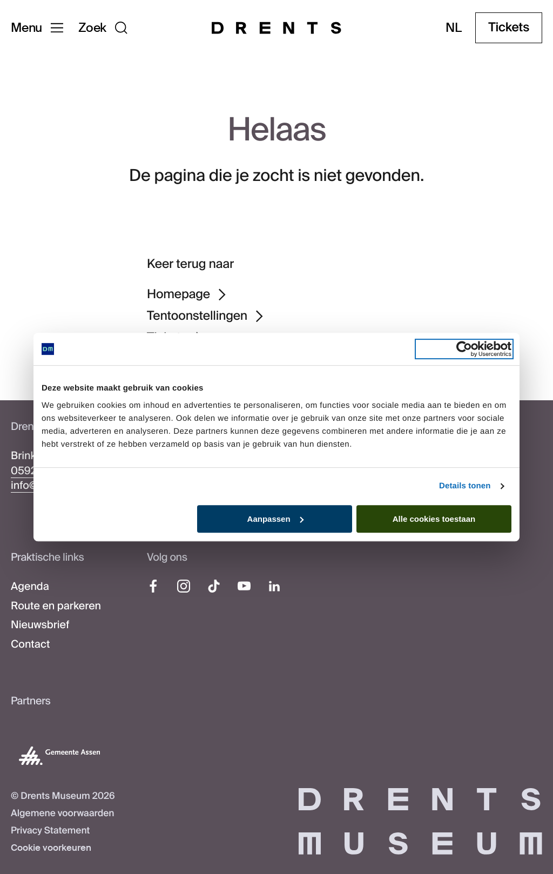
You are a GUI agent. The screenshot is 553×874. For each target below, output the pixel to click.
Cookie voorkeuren (51, 848)
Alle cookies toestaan (434, 518)
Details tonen (464, 485)
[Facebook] (153, 586)
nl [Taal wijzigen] (454, 28)
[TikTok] (213, 586)
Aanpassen (275, 518)
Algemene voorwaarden (62, 813)
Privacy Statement (50, 831)
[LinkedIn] (274, 586)
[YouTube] (244, 586)
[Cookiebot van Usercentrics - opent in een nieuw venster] (464, 349)
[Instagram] (183, 586)
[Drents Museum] (276, 28)
